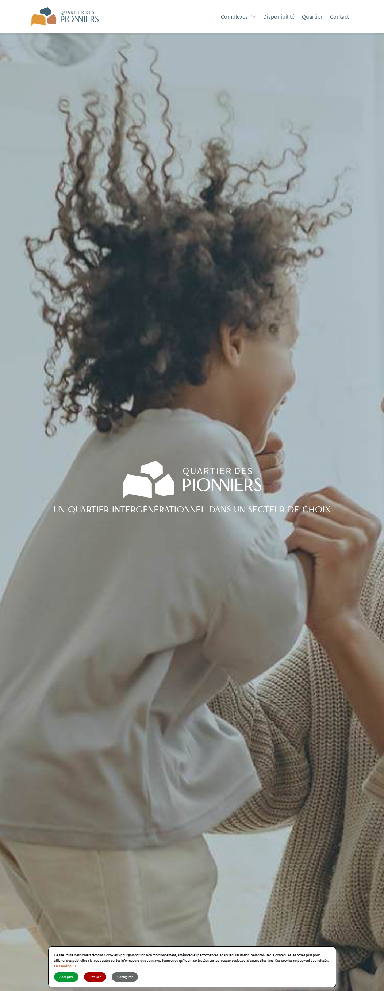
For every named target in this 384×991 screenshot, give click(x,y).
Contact (339, 16)
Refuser (95, 977)
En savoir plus (65, 966)
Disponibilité (279, 16)
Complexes (234, 16)
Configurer (125, 977)
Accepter (66, 977)
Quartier (312, 16)
